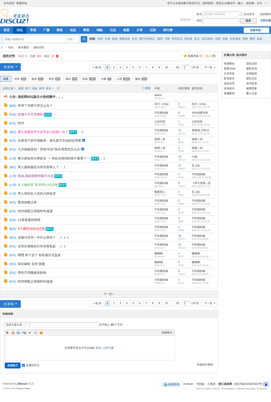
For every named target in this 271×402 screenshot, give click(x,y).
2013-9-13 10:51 (201, 212)
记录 (153, 30)
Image (18, 332)
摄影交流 (251, 68)
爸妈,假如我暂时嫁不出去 (36, 176)
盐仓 (197, 38)
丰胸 (106, 78)
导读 (33, 30)
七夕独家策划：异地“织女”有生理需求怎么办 (49, 149)
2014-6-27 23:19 (201, 160)
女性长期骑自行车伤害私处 (37, 246)
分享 (139, 30)
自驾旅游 (251, 73)
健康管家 (251, 88)
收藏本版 (195, 55)
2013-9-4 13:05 (200, 274)
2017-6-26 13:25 (201, 124)
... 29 (176, 67)
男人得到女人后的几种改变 (37, 193)
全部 (5, 78)
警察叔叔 (124, 38)
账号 (199, 14)
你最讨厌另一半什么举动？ (37, 237)
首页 (6, 30)
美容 (54, 78)
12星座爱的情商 (29, 220)
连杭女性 (38, 47)
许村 (100, 38)
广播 (46, 30)
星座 (89, 78)
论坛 (19, 30)
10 (166, 67)
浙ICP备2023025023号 (248, 384)
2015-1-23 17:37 (201, 133)
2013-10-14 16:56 (201, 177)
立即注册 (265, 20)
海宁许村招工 (147, 38)
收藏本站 (21, 3)
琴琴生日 (177, 38)
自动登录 (247, 14)
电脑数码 (229, 93)
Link (24, 332)
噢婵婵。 (159, 253)
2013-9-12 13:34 (201, 230)
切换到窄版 (266, 3)
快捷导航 (255, 30)
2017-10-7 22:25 (201, 107)
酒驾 (160, 38)
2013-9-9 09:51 (200, 247)
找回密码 (265, 14)
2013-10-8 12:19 (201, 186)
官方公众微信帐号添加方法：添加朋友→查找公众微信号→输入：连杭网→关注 (214, 3)
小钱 (194, 156)
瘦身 (37, 78)
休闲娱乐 (229, 88)
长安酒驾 (235, 38)
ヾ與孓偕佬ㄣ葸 (201, 183)
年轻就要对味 (200, 112)
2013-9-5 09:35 (200, 256)
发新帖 (9, 67)
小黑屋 (211, 384)
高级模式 (166, 332)
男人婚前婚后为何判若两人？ (38, 167)
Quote (30, 332)
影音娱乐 (229, 78)
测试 (71, 78)
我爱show (230, 68)
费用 (252, 38)
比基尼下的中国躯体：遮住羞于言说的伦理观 (49, 140)
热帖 (34, 88)
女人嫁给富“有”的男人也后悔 (38, 184)
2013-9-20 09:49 (201, 195)
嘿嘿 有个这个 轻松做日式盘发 (39, 255)
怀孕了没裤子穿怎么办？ (35, 105)
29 (179, 244)
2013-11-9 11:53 (201, 168)
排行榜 (168, 30)
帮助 (86, 30)
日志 (113, 30)
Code (35, 332)
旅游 (114, 38)
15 (179, 130)
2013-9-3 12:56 (200, 283)
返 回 (98, 67)
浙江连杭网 (2, 47)
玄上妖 (196, 165)
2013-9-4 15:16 (200, 265)
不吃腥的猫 (161, 112)
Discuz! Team (23, 388)
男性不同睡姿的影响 (32, 272)
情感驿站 (229, 63)
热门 (27, 88)
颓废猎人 (159, 191)
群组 (59, 30)
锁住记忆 (251, 78)
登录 (98, 347)
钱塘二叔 (159, 139)
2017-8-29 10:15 (201, 116)
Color (13, 332)
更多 (48, 88)
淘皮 (225, 38)
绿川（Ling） (162, 104)
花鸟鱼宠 (251, 83)
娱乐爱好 (23, 47)
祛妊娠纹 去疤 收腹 (31, 264)
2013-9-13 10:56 (201, 203)
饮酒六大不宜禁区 (30, 114)
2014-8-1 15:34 (200, 142)
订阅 (212, 55)
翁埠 (259, 38)
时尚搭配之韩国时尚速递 (35, 211)
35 (179, 235)
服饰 (141, 78)
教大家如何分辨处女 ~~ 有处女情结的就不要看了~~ (54, 158)
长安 (134, 38)
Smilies (41, 332)
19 (179, 156)
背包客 (188, 38)
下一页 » (109, 294)
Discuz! (23, 383)
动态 (73, 30)
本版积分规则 (205, 364)
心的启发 (159, 121)
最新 (21, 88)
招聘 (245, 38)
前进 (218, 38)
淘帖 (99, 30)
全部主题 (7, 88)
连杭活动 (251, 63)
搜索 (70, 39)
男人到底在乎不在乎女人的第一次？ (43, 132)
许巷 (107, 38)
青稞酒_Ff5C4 (200, 130)
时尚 (20, 78)
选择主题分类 (14, 324)
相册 (126, 30)
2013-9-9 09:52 (200, 239)
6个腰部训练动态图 (31, 228)
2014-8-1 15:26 (200, 151)
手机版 (200, 384)
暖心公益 (251, 93)
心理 (123, 78)
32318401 (207, 38)
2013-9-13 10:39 (201, 221)
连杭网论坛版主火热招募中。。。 (41, 97)
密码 (199, 20)
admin (158, 95)
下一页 (208, 67)
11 (179, 165)
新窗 (147, 88)
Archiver (188, 384)
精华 (41, 88)
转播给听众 (31, 365)
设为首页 (9, 3)
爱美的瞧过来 (27, 202)
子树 (167, 38)
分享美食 (229, 73)
